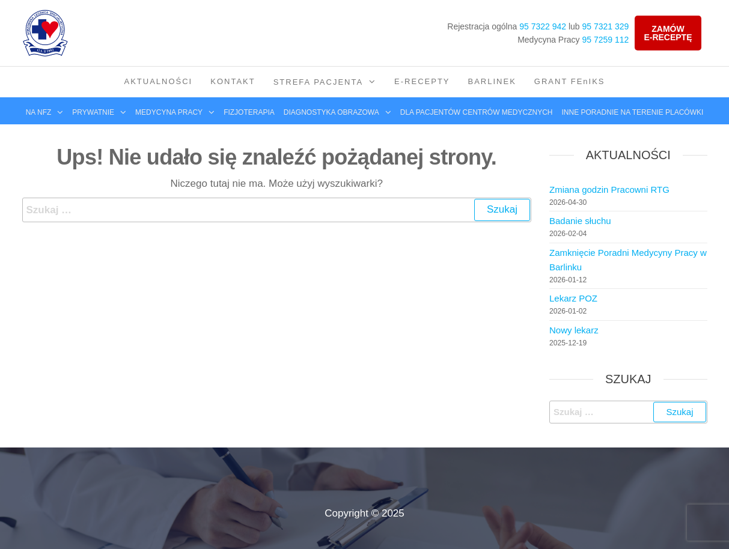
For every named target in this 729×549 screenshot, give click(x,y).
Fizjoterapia (249, 112)
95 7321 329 (605, 26)
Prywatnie (93, 112)
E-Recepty (422, 81)
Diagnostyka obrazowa (331, 112)
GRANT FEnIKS (569, 81)
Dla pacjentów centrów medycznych (476, 112)
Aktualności (158, 81)
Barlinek (492, 81)
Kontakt (232, 81)
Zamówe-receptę (668, 33)
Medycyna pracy (169, 112)
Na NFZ (39, 112)
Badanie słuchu (580, 221)
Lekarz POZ (573, 298)
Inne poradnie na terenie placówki (633, 112)
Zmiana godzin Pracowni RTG (609, 189)
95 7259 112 (605, 39)
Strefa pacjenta (318, 81)
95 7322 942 (542, 26)
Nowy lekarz (574, 330)
